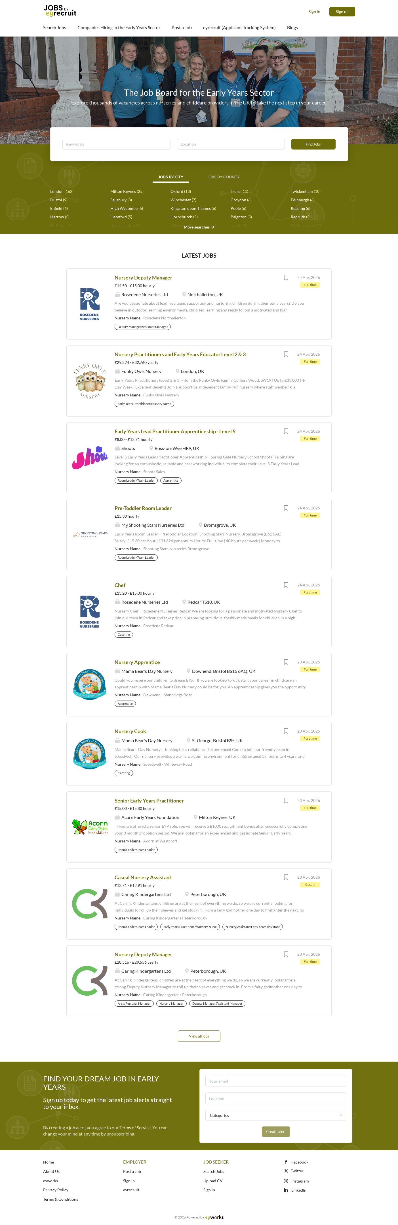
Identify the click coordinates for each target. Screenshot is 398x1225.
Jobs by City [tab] (170, 176)
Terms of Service (135, 1127)
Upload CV (213, 1180)
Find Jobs (313, 144)
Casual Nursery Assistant (143, 877)
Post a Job (132, 1171)
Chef (120, 585)
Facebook (299, 1162)
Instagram (300, 1181)
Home (48, 1162)
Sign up (342, 11)
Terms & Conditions (60, 1199)
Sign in (314, 11)
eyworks (50, 1180)
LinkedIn (298, 1190)
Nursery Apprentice (137, 662)
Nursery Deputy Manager (143, 277)
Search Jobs (213, 1171)
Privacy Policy (55, 1189)
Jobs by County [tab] (223, 176)
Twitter (293, 1170)
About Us (51, 1171)
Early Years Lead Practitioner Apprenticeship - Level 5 (175, 431)
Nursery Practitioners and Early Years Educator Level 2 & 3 (180, 354)
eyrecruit (131, 1189)
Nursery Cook (130, 731)
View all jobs (199, 1036)
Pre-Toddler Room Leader (143, 508)
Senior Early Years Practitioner (149, 800)
